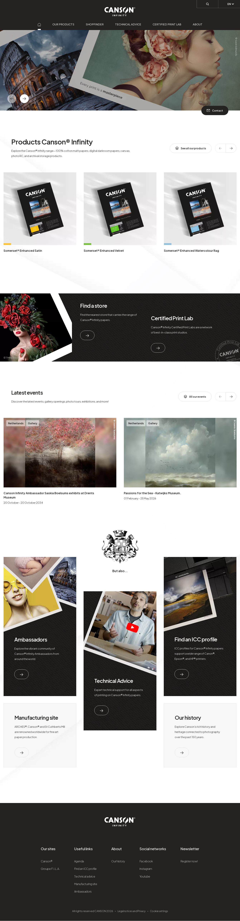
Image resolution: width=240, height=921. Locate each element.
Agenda (79, 861)
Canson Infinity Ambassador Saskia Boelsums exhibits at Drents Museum (49, 495)
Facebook (146, 861)
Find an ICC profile (195, 639)
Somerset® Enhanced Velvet (104, 250)
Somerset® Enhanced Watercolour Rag (191, 250)
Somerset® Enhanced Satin (23, 250)
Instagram (145, 869)
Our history (188, 717)
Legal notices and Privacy (132, 911)
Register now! (189, 861)
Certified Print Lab (167, 24)
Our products (63, 24)
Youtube (144, 876)
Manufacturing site (36, 717)
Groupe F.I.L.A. (50, 869)
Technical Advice (113, 680)
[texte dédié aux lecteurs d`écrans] (24, 98)
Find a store (93, 305)
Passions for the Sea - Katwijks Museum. (152, 493)
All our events (195, 396)
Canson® (46, 861)
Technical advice (128, 24)
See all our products (190, 148)
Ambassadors (30, 639)
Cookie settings (159, 911)
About (197, 24)
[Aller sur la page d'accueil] (39, 24)
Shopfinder (95, 24)
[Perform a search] (207, 4)
